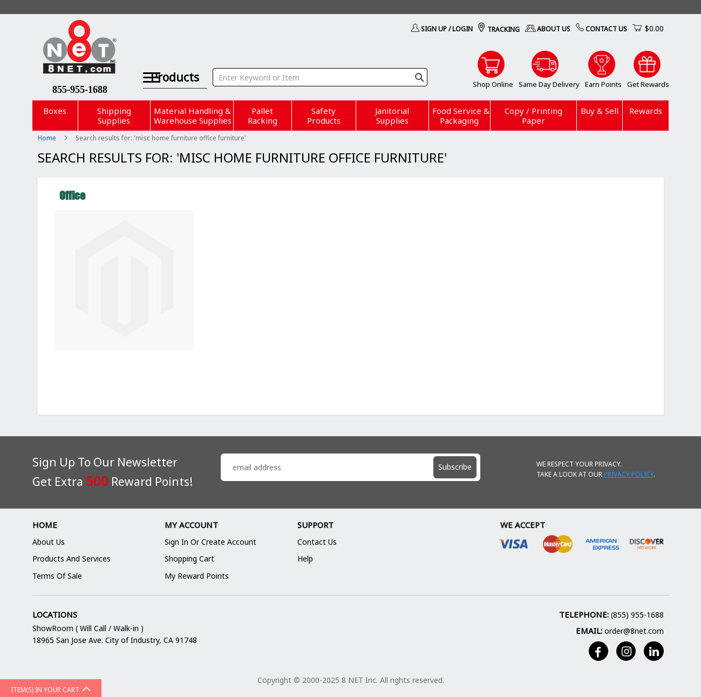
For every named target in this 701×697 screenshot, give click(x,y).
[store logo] (80, 48)
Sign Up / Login (447, 28)
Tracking (503, 29)
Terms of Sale (57, 576)
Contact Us (606, 28)
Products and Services (71, 558)
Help (305, 558)
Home (48, 138)
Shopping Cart (189, 558)
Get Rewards (648, 84)
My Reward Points (197, 576)
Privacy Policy (629, 474)
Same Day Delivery (549, 84)
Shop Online (493, 84)
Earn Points (603, 84)
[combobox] (330, 64)
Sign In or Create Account (210, 542)
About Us (553, 28)
